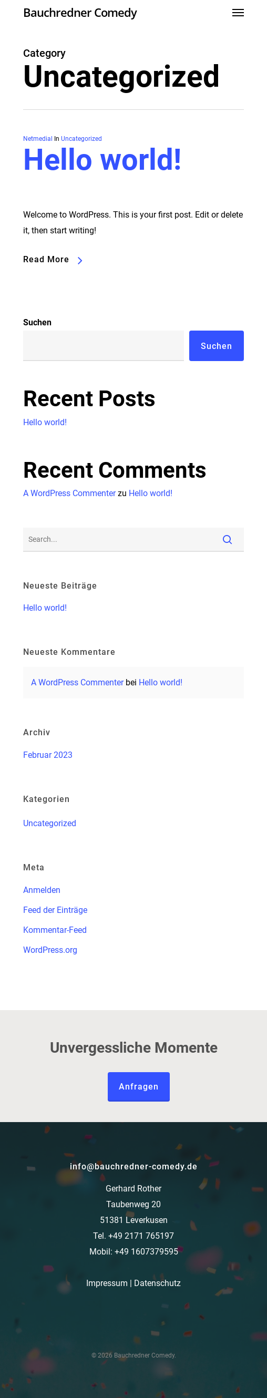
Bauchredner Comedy (80, 12)
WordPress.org (50, 950)
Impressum (107, 1283)
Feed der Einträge (55, 910)
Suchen (37, 322)
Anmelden (41, 890)
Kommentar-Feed (55, 930)
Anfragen (139, 1087)
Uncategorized (81, 138)
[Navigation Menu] (238, 12)
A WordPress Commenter (69, 493)
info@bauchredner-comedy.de (134, 1166)
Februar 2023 (48, 755)
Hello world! (102, 159)
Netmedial (38, 138)
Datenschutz (157, 1283)
